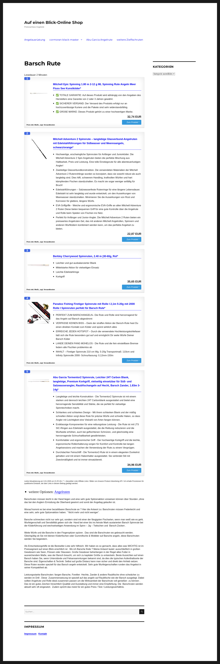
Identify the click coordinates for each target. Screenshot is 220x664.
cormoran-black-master (64, 39)
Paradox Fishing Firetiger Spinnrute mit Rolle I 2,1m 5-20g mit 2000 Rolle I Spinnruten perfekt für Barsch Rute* (94, 306)
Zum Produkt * (133, 122)
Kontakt (42, 634)
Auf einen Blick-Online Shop (53, 22)
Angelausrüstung (34, 39)
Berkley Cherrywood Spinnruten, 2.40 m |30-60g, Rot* (85, 256)
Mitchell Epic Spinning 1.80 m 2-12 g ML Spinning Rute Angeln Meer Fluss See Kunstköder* (94, 86)
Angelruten (62, 492)
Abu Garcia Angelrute (99, 39)
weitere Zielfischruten (130, 39)
